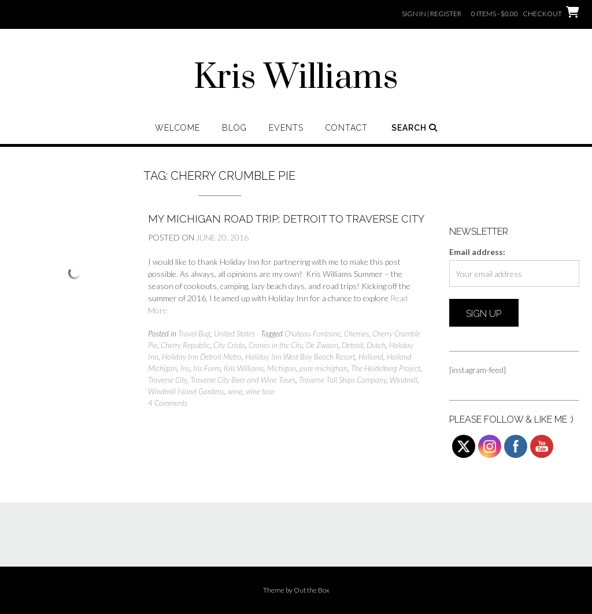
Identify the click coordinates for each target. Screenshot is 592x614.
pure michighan (323, 368)
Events (286, 127)
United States (234, 333)
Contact (346, 127)
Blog (234, 127)
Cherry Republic (185, 345)
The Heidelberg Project (385, 368)
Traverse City (167, 379)
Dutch (376, 345)
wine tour (260, 391)
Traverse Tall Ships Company (342, 379)
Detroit (352, 345)
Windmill (403, 379)
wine (235, 391)
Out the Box (312, 590)
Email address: (477, 252)
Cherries (356, 333)
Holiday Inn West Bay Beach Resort (300, 356)
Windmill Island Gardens (186, 391)
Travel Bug (194, 333)
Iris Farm (206, 368)
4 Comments (167, 403)
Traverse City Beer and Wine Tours (242, 379)
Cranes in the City (275, 345)
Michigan (281, 368)
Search (414, 127)
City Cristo (229, 345)
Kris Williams (296, 78)
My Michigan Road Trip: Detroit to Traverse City (286, 219)
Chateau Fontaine (312, 333)
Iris (185, 368)
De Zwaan (322, 345)
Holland (370, 356)
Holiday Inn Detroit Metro (202, 356)
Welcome (177, 127)
